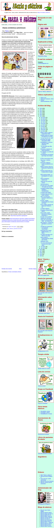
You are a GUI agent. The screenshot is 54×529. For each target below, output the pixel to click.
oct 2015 (43, 131)
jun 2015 (43, 125)
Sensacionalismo (45, 184)
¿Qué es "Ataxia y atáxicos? (44, 91)
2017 (41, 251)
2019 (41, 254)
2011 (41, 110)
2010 (41, 108)
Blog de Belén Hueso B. (46, 516)
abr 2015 (43, 122)
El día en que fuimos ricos (47, 158)
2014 (41, 114)
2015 (41, 116)
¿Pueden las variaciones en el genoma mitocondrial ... (46, 228)
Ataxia (7, 31)
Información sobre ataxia (44, 313)
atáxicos (11, 228)
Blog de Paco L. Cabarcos (47, 522)
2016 (41, 249)
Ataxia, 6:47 (43, 97)
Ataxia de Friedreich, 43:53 (47, 98)
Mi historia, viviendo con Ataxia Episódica (46, 149)
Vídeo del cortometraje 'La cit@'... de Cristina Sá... (47, 220)
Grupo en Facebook (42, 403)
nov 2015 (43, 246)
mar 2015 (43, 120)
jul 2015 (43, 126)
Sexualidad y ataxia (45, 411)
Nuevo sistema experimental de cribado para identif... (47, 238)
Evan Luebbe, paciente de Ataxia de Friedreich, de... (47, 206)
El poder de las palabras (46, 216)
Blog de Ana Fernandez (46, 520)
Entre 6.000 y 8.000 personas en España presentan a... (46, 214)
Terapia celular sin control (44, 368)
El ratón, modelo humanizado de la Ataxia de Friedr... (47, 202)
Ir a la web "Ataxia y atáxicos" (45, 38)
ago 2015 (43, 128)
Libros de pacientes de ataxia (45, 453)
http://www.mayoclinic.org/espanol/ (19, 215)
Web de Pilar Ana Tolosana (47, 481)
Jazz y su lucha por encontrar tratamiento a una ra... (47, 198)
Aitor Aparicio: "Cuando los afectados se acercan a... (47, 224)
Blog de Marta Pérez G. (46, 521)
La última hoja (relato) (46, 192)
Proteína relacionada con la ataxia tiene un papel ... (47, 172)
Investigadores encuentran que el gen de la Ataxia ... (47, 156)
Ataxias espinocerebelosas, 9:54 (46, 101)
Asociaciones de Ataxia (43, 434)
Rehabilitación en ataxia (46, 413)
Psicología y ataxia (45, 412)
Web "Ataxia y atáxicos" (46, 475)
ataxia (8, 228)
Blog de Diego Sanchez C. (47, 513)
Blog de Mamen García (46, 523)
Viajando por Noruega (46, 218)
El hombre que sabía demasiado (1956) (45, 140)
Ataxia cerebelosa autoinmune (45, 179)
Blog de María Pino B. (46, 515)
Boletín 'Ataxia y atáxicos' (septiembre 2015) (47, 133)
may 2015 (43, 123)
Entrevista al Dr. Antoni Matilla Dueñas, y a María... (46, 232)
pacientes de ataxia (18, 228)
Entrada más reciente (7, 268)
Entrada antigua (32, 268)
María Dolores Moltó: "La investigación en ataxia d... (46, 176)
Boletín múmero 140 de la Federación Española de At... (47, 168)
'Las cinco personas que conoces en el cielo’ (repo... (46, 244)
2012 (41, 111)
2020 (41, 255)
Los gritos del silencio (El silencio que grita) (46, 235)
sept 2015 (43, 129)
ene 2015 (43, 117)
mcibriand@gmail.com (43, 63)
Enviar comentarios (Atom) (14, 271)
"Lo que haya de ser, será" (47, 138)
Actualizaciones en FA (43, 351)
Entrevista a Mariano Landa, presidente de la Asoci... (47, 164)
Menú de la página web (43, 275)
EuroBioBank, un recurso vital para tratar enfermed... (46, 143)
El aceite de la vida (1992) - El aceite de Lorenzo (47, 186)
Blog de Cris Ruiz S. (45, 518)
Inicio (20, 268)
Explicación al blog (42, 56)
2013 (41, 113)
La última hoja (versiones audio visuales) (46, 194)
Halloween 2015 (44, 241)
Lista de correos (42, 386)
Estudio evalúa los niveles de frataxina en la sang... (47, 136)
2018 (41, 252)
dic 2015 (43, 248)
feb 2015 (43, 119)
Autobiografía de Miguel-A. (44, 504)
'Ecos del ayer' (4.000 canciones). (46, 479)
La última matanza (45, 208)
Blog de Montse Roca (46, 525)
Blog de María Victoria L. (46, 526)
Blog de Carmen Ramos (46, 517)
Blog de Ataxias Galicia (46, 512)
